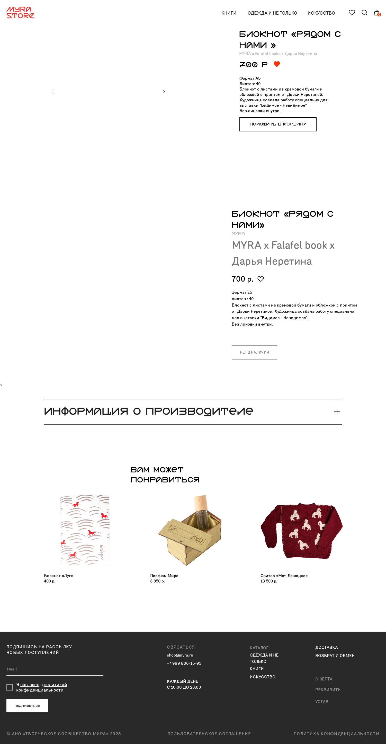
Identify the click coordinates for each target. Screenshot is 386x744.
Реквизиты (328, 689)
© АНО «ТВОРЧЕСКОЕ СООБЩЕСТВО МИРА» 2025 (64, 733)
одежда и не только (272, 13)
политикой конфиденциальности (41, 687)
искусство (321, 13)
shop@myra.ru (180, 655)
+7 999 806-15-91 (184, 663)
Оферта (324, 679)
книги (229, 13)
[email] (54, 669)
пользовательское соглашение (209, 733)
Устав (321, 701)
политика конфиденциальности (336, 733)
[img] (85, 530)
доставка (326, 647)
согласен (29, 684)
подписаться (27, 705)
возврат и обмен (335, 655)
